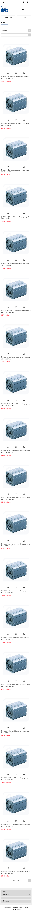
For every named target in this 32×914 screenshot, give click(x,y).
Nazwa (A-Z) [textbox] (5, 30)
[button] (28, 2)
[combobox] (16, 30)
